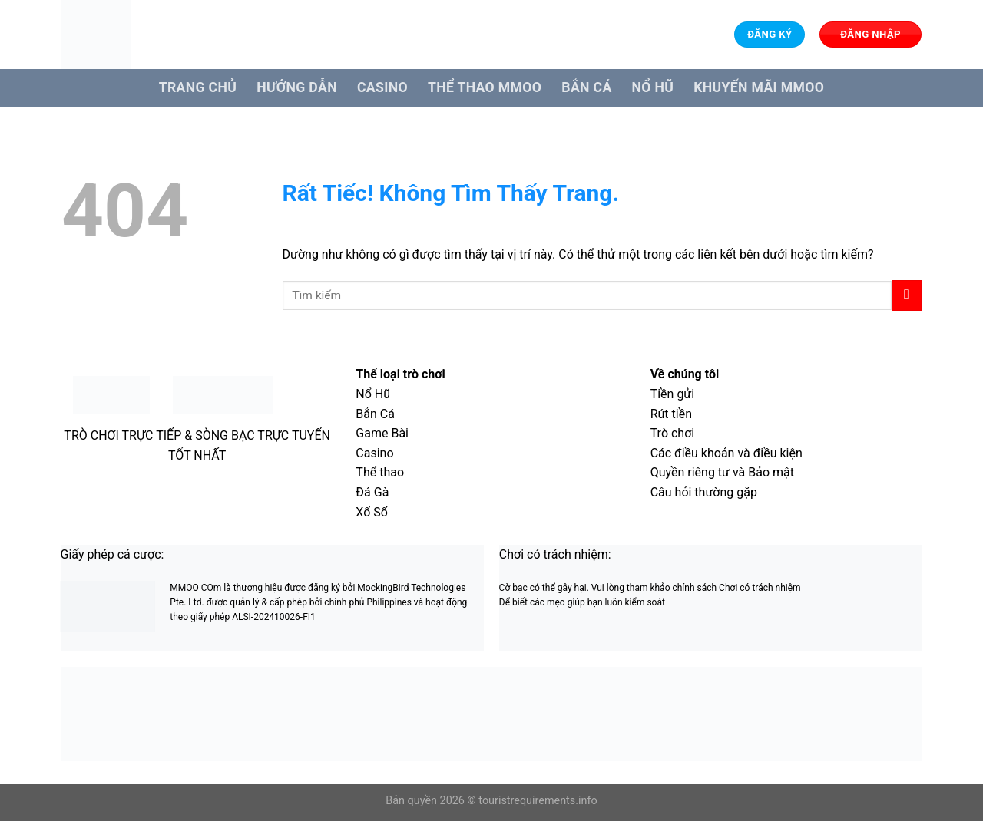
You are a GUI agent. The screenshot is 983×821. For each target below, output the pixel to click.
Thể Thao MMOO (484, 87)
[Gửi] (907, 295)
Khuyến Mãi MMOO (758, 87)
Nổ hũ (653, 87)
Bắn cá (586, 87)
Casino (382, 87)
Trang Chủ (198, 87)
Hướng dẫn (297, 87)
